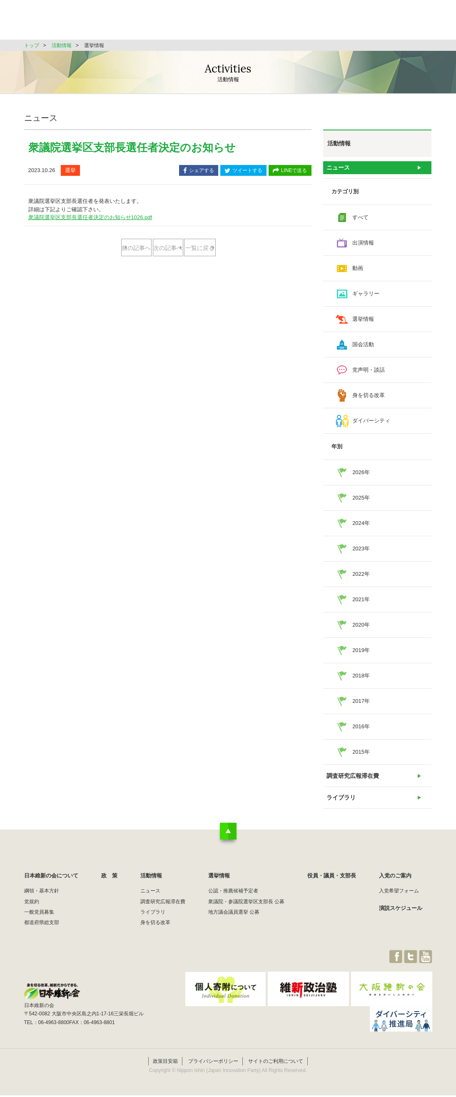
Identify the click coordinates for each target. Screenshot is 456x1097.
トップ (31, 45)
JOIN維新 (410, 23)
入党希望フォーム (399, 902)
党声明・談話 (368, 373)
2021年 (361, 603)
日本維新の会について (159, 23)
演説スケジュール (400, 918)
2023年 (361, 552)
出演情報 (363, 246)
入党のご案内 (395, 886)
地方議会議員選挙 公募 (233, 923)
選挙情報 (297, 23)
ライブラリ (340, 806)
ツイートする (243, 171)
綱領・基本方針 (41, 902)
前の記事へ (134, 248)
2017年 (361, 705)
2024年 (361, 527)
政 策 (215, 23)
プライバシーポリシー (213, 1063)
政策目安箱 (165, 1063)
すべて (360, 221)
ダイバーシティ (371, 424)
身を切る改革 (368, 399)
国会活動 (363, 348)
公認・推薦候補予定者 (233, 902)
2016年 (361, 730)
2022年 (361, 578)
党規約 (31, 912)
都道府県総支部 (41, 933)
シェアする (198, 171)
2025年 (361, 501)
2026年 (361, 476)
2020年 (361, 628)
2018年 (361, 679)
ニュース (338, 169)
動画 (357, 272)
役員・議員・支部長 (353, 23)
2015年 (361, 755)
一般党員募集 (39, 923)
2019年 (361, 654)
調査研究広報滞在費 (351, 781)
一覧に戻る (167, 275)
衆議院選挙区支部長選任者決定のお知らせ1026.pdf (90, 217)
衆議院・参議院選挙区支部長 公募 (246, 912)
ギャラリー (365, 297)
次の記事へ (200, 248)
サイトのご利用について (275, 1063)
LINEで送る (290, 171)
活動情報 (255, 23)
